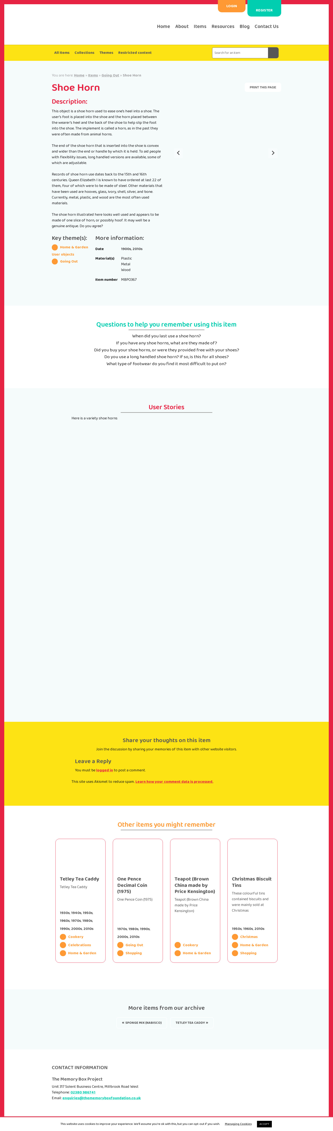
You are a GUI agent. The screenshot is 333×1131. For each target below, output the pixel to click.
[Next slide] (272, 153)
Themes (106, 52)
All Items (61, 52)
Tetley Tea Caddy (79, 879)
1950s (88, 913)
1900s (126, 249)
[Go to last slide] (178, 153)
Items (200, 26)
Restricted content (135, 52)
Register (264, 10)
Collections (84, 52)
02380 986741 (83, 1092)
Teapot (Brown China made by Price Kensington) (195, 885)
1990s (65, 928)
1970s (76, 920)
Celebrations (75, 945)
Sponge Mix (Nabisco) (143, 1023)
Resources (223, 26)
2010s (138, 249)
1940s (76, 913)
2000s (76, 928)
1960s (65, 920)
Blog (245, 26)
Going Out (110, 75)
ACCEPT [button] (264, 1124)
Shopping (129, 953)
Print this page (263, 87)
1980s (87, 920)
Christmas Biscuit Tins (252, 882)
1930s (65, 913)
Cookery (71, 937)
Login (231, 6)
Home (163, 26)
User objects (63, 254)
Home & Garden (70, 247)
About (182, 26)
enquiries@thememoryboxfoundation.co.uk (101, 1098)
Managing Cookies (238, 1124)
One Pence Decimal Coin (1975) (132, 885)
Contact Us (267, 26)
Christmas (245, 937)
